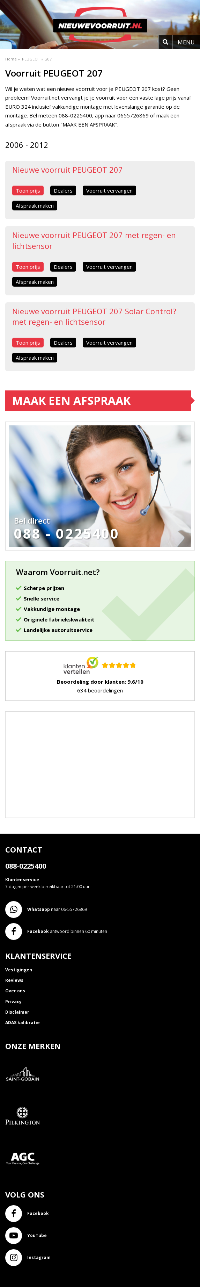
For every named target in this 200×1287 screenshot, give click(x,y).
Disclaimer (17, 1012)
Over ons (15, 991)
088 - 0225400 (66, 533)
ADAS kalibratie (22, 1023)
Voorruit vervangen (109, 190)
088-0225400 (25, 866)
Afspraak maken (35, 205)
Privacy (13, 1002)
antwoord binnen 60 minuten (56, 931)
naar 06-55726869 (46, 909)
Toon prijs (28, 190)
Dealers (63, 190)
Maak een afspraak (71, 400)
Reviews (14, 980)
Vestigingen (18, 970)
